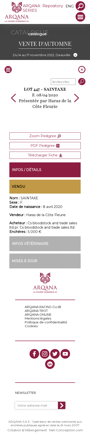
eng (70, 6)
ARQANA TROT (36, 311)
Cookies (31, 326)
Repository (52, 6)
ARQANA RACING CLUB (43, 307)
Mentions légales (38, 318)
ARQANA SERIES (31, 8)
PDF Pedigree (45, 145)
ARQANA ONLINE (38, 314)
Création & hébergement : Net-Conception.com (45, 430)
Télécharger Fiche (45, 155)
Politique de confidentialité (46, 322)
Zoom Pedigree (45, 136)
